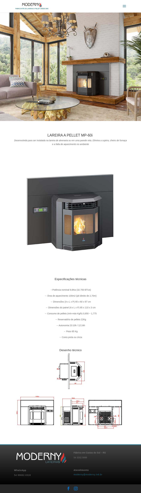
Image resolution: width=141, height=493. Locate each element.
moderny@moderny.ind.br (88, 474)
